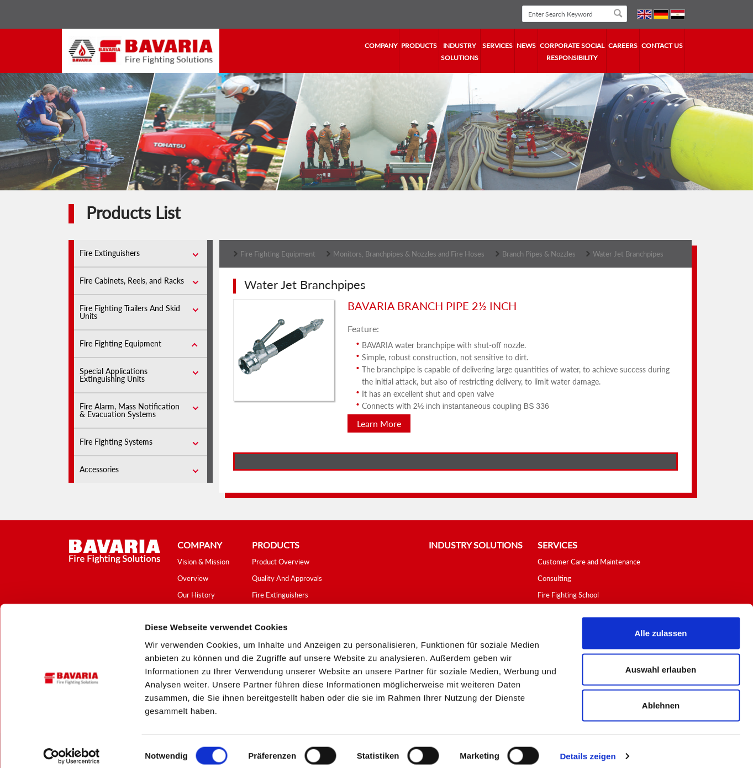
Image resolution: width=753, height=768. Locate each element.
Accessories (99, 469)
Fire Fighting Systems (116, 441)
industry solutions (459, 51)
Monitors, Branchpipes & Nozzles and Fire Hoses (409, 253)
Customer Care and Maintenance (589, 561)
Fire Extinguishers (110, 253)
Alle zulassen (660, 623)
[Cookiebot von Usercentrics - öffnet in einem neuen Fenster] (71, 746)
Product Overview (280, 561)
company (381, 45)
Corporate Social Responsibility (572, 51)
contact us (662, 45)
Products (419, 45)
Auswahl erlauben (660, 659)
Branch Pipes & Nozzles (539, 253)
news (526, 45)
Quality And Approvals (287, 578)
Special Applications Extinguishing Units (114, 374)
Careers (623, 45)
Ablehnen (661, 695)
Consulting (554, 578)
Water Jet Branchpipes (628, 253)
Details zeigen (587, 746)
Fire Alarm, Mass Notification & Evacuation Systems (130, 410)
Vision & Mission (203, 561)
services (497, 45)
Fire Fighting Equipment (120, 343)
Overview (192, 578)
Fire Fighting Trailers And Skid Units (130, 312)
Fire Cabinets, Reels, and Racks (132, 280)
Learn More (379, 423)
